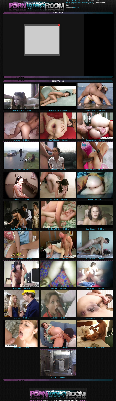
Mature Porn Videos (82, 2)
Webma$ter (83, 400)
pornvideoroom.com (35, 400)
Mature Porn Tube (71, 2)
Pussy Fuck (76, 7)
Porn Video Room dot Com (79, 0)
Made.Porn (91, 2)
